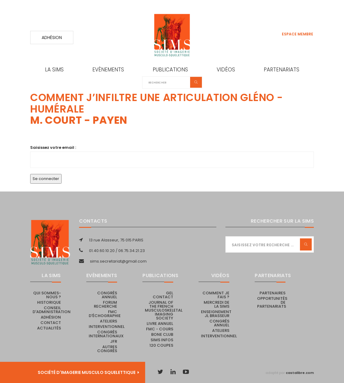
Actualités (49, 328)
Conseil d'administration (52, 310)
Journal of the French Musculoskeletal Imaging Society (164, 310)
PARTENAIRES (272, 293)
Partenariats (281, 69)
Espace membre (297, 34)
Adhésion (52, 37)
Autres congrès (107, 349)
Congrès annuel (107, 295)
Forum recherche (105, 304)
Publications (170, 69)
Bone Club (162, 334)
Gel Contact (163, 295)
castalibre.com (300, 372)
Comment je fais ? (215, 295)
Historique (49, 302)
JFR (113, 341)
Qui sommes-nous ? (47, 295)
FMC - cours (159, 329)
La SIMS (54, 69)
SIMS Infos (162, 340)
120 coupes (161, 345)
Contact (50, 323)
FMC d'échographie (105, 314)
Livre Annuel (160, 323)
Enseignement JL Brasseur (216, 314)
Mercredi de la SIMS (216, 304)
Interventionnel (107, 326)
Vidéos (226, 69)
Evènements (108, 69)
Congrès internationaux (106, 334)
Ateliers (108, 321)
